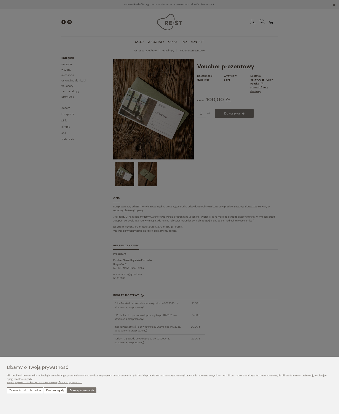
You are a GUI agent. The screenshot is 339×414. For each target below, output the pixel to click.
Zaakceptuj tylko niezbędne (25, 390)
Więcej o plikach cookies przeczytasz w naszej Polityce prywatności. (44, 382)
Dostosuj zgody (55, 390)
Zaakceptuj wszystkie (81, 390)
